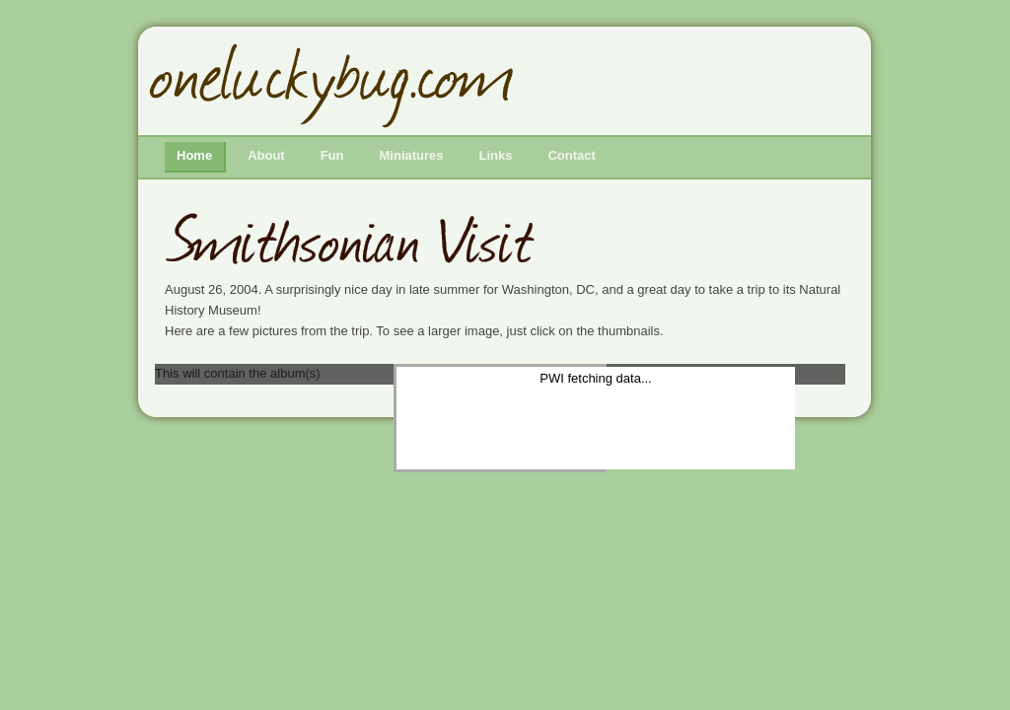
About (266, 155)
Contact (571, 155)
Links (496, 155)
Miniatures (412, 155)
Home (194, 155)
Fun (332, 155)
